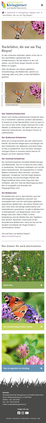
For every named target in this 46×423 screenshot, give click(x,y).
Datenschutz (25, 418)
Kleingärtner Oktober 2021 (29, 12)
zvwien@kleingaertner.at (17, 404)
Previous (5, 95)
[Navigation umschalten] (42, 5)
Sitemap (33, 418)
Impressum (16, 418)
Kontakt (8, 418)
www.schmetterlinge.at (11, 236)
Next (41, 95)
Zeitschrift (11, 12)
